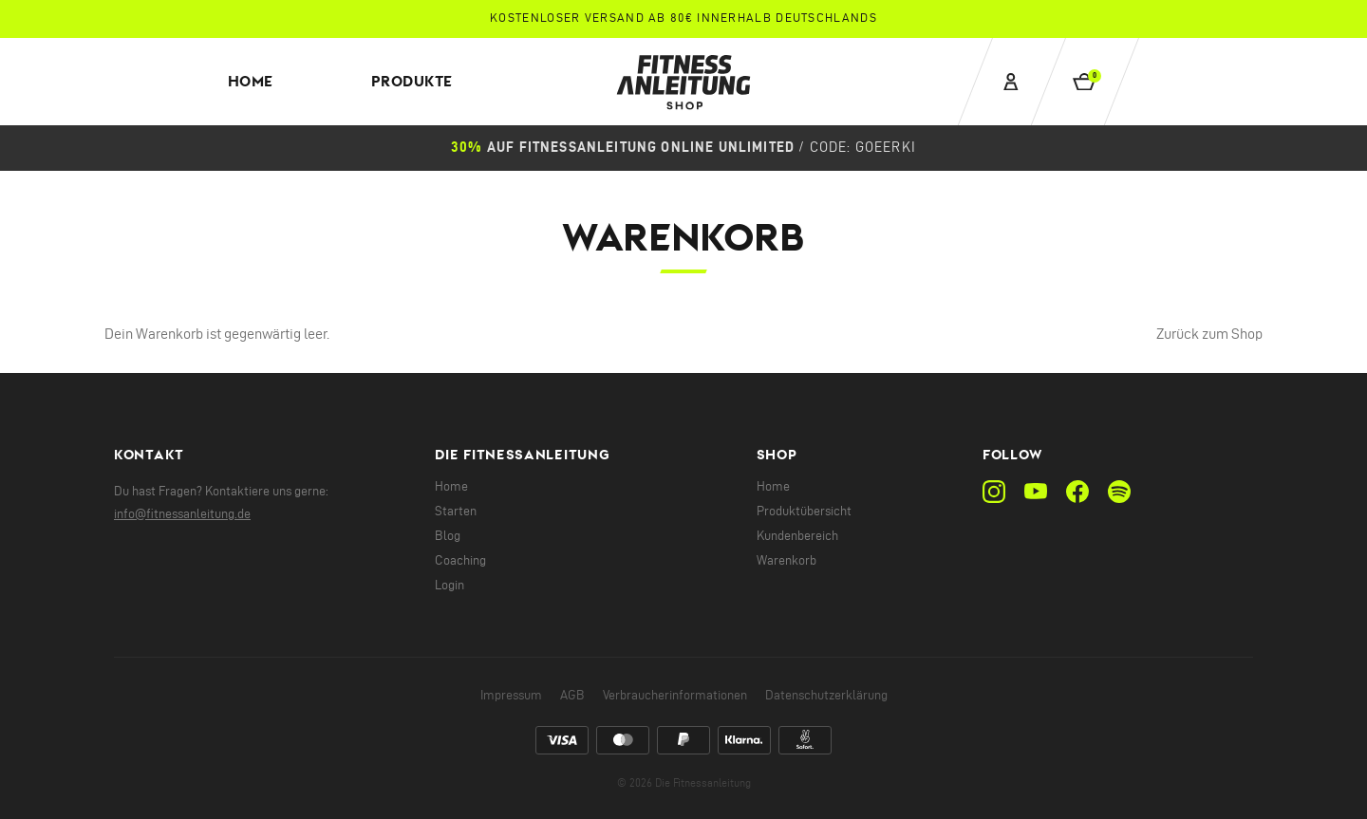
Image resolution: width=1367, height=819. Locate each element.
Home (250, 81)
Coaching (460, 561)
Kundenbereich (797, 536)
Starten (456, 511)
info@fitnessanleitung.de (182, 514)
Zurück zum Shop (1209, 334)
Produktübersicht (804, 511)
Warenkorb (786, 561)
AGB (572, 695)
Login (449, 585)
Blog (447, 536)
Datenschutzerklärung (826, 695)
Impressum (511, 695)
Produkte (412, 81)
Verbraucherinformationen (675, 695)
